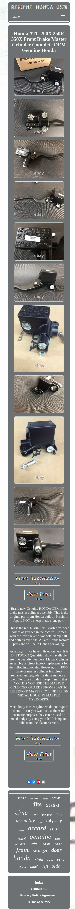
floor (59, 814)
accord (37, 828)
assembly (25, 820)
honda (22, 858)
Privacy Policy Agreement (39, 895)
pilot (57, 838)
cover (22, 798)
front (22, 849)
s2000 (56, 798)
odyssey (54, 820)
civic (21, 812)
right (39, 859)
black (34, 866)
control (34, 798)
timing (33, 843)
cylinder (22, 867)
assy (35, 814)
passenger (40, 851)
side (56, 866)
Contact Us (39, 889)
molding (47, 814)
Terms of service (39, 902)
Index (39, 882)
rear (54, 828)
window (58, 843)
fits (37, 804)
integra (20, 844)
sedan (46, 843)
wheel (22, 838)
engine (24, 805)
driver (21, 830)
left (45, 866)
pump (45, 798)
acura (52, 804)
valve (50, 860)
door (56, 850)
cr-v (61, 859)
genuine (40, 836)
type (40, 822)
